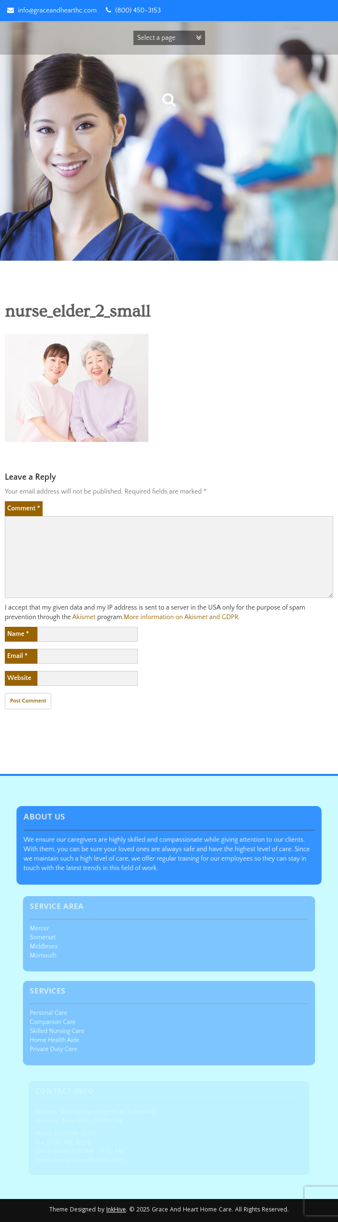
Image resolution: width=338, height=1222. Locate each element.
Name (18, 634)
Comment (23, 508)
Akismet (84, 617)
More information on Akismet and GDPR (181, 617)
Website (19, 678)
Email (17, 656)
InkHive (116, 1210)
